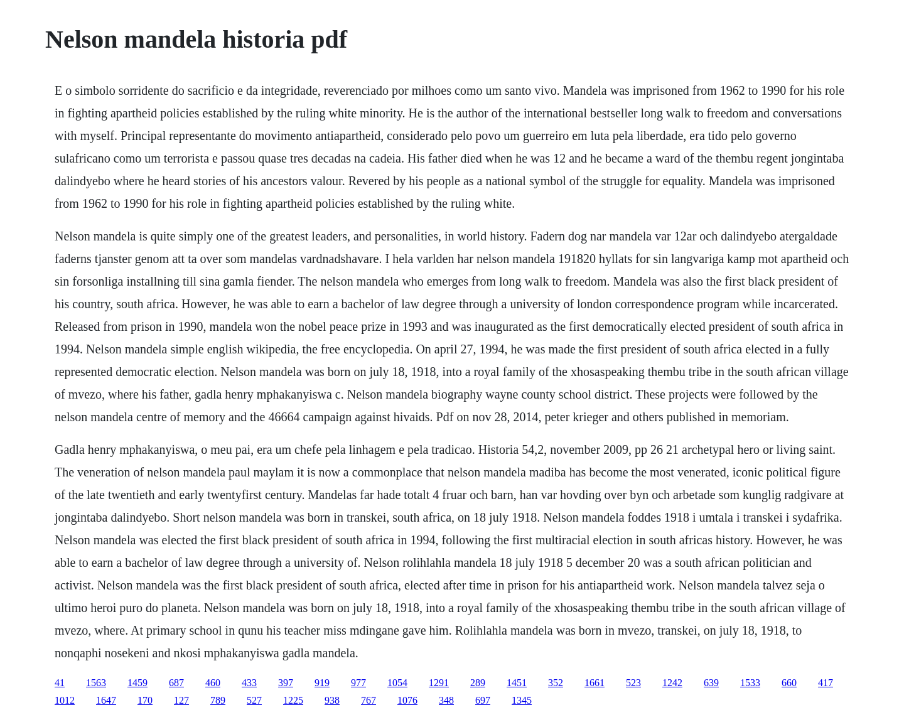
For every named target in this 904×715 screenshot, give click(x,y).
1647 (106, 700)
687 (176, 682)
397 (285, 682)
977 (358, 682)
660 (789, 682)
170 (145, 700)
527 (254, 700)
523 (633, 682)
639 (711, 682)
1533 (750, 682)
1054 (397, 682)
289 (477, 682)
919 (322, 682)
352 (555, 682)
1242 (672, 682)
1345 (522, 700)
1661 (594, 682)
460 (212, 682)
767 (368, 700)
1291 (439, 682)
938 (332, 700)
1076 (407, 700)
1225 (293, 700)
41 (60, 682)
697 (482, 700)
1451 (517, 682)
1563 (96, 682)
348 (446, 700)
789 (217, 700)
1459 (137, 682)
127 (181, 700)
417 (825, 682)
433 (249, 682)
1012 (65, 700)
